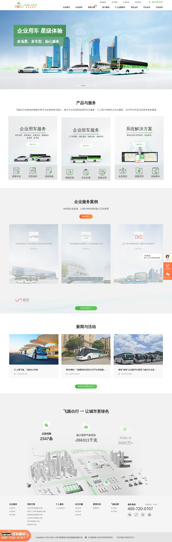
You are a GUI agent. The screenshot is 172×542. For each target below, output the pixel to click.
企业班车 (66, 7)
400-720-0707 (157, 2)
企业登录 (126, 2)
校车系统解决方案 (33, 521)
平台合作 (146, 7)
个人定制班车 (120, 7)
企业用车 (78, 7)
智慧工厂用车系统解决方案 (36, 511)
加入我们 (114, 511)
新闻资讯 (103, 2)
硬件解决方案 (31, 524)
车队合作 (134, 7)
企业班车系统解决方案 (35, 508)
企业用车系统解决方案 (35, 518)
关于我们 (114, 508)
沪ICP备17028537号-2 (125, 537)
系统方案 (91, 7)
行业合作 (159, 7)
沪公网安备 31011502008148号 (100, 537)
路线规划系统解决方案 (35, 515)
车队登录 (138, 2)
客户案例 (105, 7)
